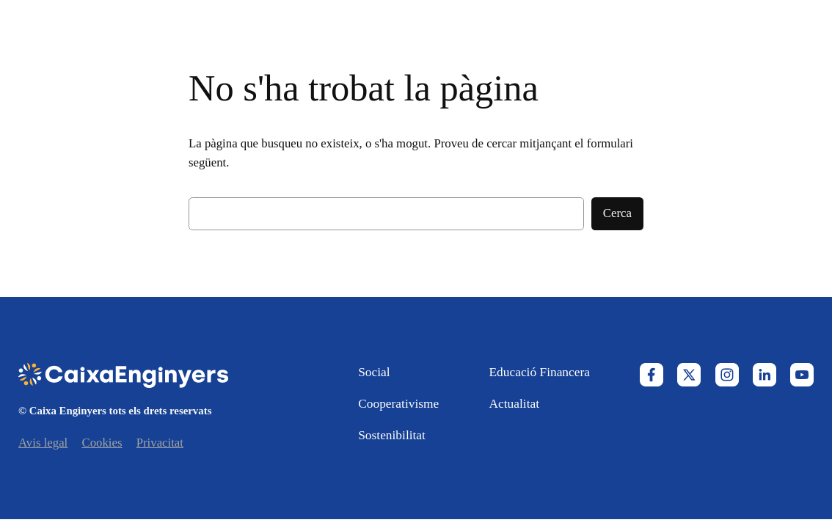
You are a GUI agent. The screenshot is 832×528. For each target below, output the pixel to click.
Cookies (101, 443)
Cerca (617, 213)
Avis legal (42, 443)
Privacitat (159, 443)
